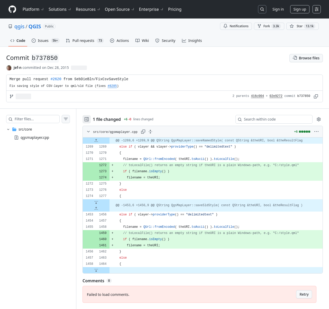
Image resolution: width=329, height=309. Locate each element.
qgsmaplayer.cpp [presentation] (35, 137)
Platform (33, 9)
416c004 (257, 96)
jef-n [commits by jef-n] (18, 67)
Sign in (278, 9)
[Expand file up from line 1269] (96, 141)
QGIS (35, 26)
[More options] (316, 132)
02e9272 (276, 96)
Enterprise (151, 9)
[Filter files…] (37, 119)
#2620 (56, 79)
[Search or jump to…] (262, 9)
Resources (88, 9)
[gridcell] (203, 141)
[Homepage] (12, 9)
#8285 (112, 86)
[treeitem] (38, 133)
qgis (19, 26)
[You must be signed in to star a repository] (302, 26)
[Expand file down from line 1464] (96, 270)
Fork (269, 26)
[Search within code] (271, 119)
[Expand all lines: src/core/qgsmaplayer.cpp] (150, 131)
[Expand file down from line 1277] (96, 202)
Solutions (60, 9)
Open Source (120, 9)
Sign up (300, 9)
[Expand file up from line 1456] (96, 208)
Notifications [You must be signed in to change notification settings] (235, 26)
